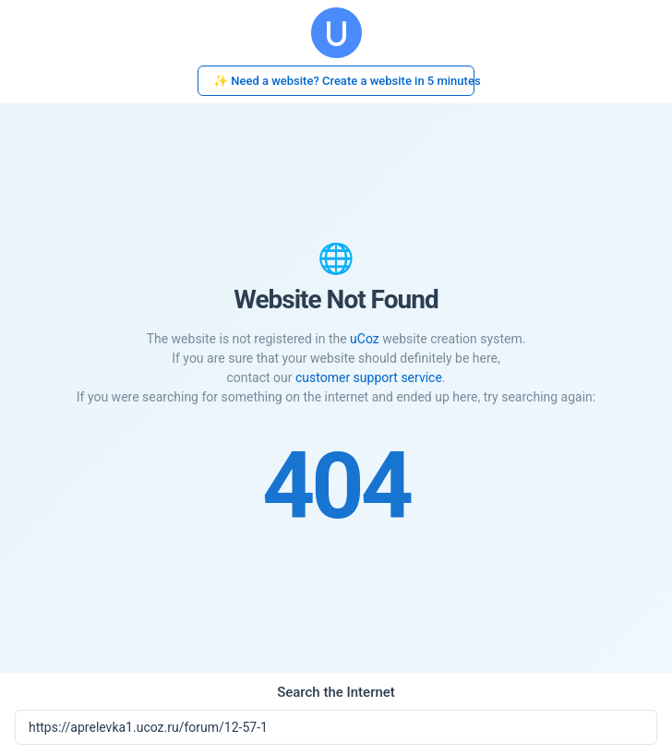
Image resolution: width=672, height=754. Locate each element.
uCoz (364, 338)
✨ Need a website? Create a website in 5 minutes (343, 81)
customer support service (368, 377)
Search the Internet (336, 692)
